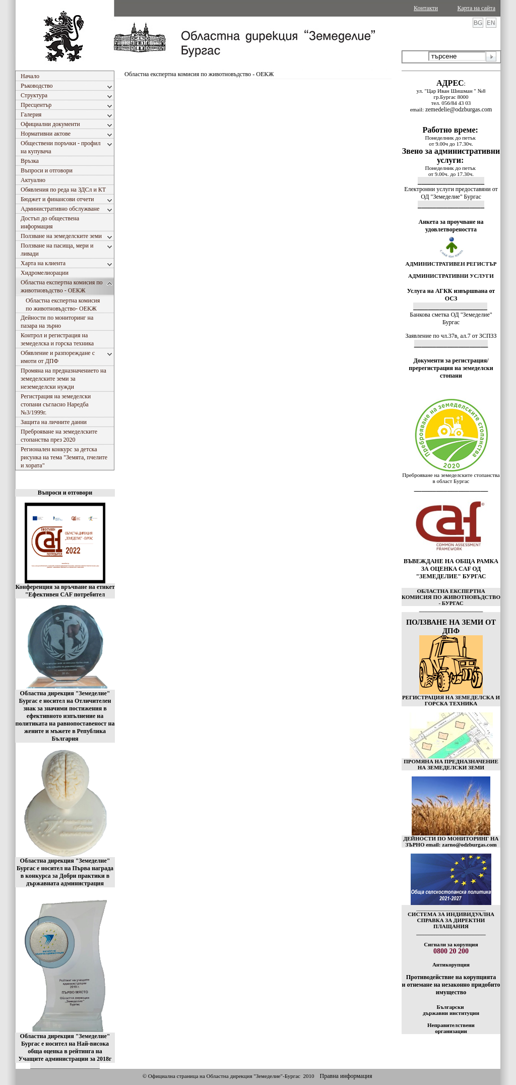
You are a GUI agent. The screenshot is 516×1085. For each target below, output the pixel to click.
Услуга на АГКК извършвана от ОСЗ (451, 294)
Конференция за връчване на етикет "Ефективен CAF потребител (64, 590)
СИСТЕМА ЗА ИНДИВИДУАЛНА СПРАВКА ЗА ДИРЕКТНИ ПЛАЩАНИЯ (451, 920)
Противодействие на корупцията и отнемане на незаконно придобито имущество (451, 985)
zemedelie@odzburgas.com (458, 109)
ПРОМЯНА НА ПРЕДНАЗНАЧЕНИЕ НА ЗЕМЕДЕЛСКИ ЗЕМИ (451, 764)
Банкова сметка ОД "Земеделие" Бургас (451, 318)
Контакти (426, 8)
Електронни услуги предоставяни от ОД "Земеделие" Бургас (451, 193)
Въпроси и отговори (65, 492)
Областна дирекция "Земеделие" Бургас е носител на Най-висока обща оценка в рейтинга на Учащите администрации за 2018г (65, 1047)
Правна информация (345, 1075)
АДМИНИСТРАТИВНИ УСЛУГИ (451, 276)
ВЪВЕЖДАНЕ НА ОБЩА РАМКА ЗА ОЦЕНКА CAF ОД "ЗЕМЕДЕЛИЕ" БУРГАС (451, 569)
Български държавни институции (451, 1010)
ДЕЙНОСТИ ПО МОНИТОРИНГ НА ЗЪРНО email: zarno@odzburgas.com (450, 841)
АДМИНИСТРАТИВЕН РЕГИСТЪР (450, 264)
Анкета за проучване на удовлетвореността (451, 225)
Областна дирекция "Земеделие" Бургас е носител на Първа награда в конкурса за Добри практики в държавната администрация (65, 872)
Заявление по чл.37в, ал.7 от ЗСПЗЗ (450, 335)
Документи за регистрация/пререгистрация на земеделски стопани (451, 368)
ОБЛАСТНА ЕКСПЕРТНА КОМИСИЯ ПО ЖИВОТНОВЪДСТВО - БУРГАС (451, 597)
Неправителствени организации (451, 1028)
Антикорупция (451, 964)
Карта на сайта (476, 8)
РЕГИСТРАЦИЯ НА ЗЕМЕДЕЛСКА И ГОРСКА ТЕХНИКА (451, 700)
